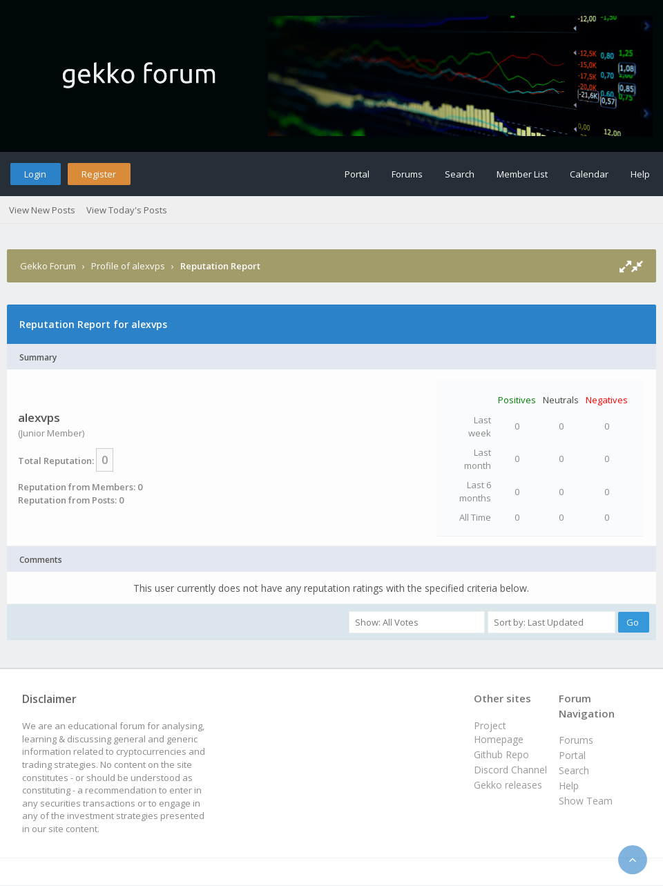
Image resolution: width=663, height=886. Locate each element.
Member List (522, 174)
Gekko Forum (48, 266)
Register (98, 174)
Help (640, 174)
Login (35, 174)
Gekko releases (508, 784)
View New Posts (42, 210)
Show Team (586, 800)
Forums (407, 174)
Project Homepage (498, 732)
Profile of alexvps (128, 266)
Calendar (589, 174)
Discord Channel (510, 769)
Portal (357, 174)
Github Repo (501, 754)
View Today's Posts (126, 210)
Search (459, 174)
